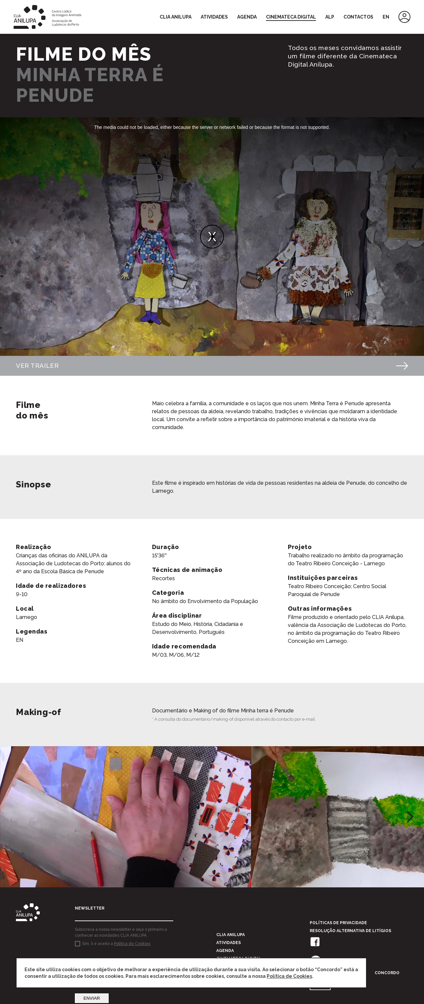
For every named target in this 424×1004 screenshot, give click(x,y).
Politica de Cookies (132, 946)
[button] (410, 819)
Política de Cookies (289, 976)
